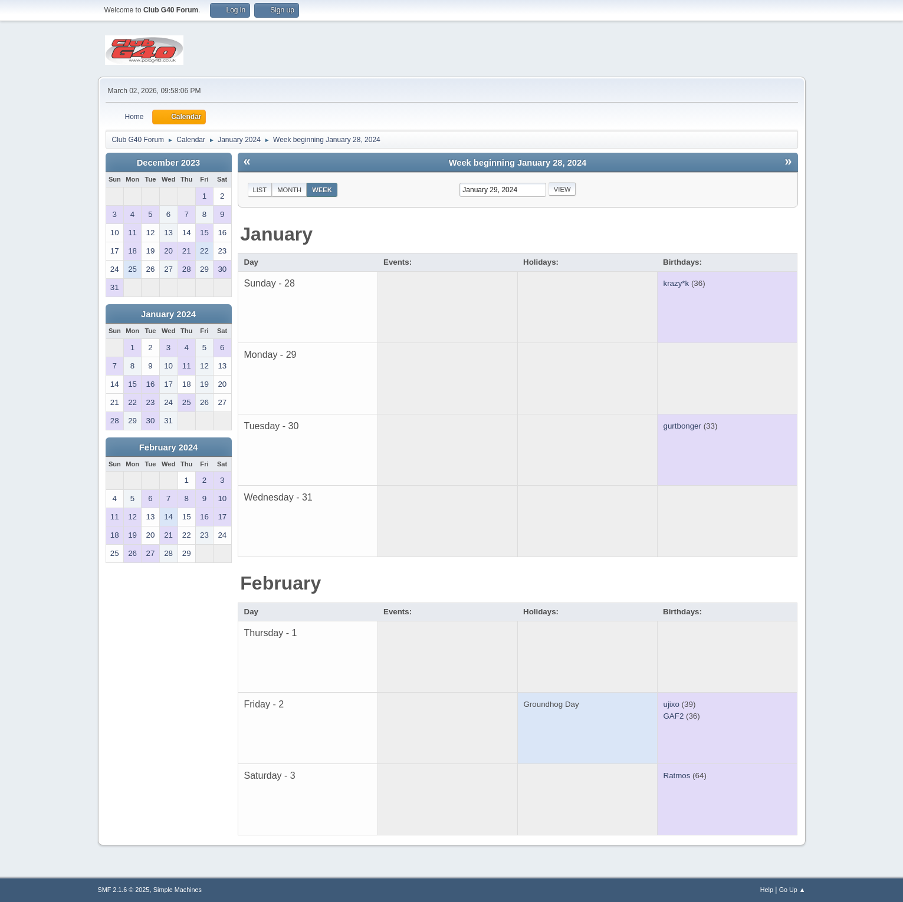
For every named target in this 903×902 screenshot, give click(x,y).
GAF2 (674, 716)
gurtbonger (682, 426)
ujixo (671, 704)
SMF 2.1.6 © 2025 (124, 889)
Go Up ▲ (792, 889)
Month (289, 189)
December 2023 (169, 162)
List (260, 189)
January (276, 234)
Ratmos (677, 775)
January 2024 (168, 314)
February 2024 (168, 447)
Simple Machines (177, 889)
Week (322, 189)
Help (766, 889)
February (280, 583)
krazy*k (676, 283)
